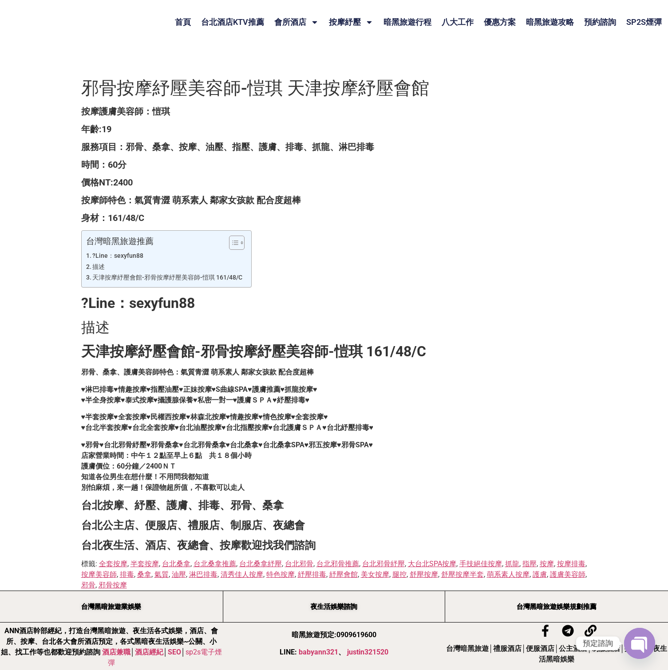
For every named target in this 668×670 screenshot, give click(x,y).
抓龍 (512, 564)
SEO (174, 652)
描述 (98, 267)
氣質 (161, 574)
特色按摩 (280, 574)
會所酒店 (296, 22)
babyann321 (318, 652)
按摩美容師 (99, 574)
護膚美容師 (567, 574)
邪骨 (88, 585)
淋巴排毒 (203, 574)
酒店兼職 (116, 652)
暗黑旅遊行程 (407, 22)
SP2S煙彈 (644, 22)
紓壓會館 (343, 574)
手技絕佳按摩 (480, 564)
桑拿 (144, 574)
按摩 (547, 564)
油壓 (179, 574)
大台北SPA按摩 (432, 564)
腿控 (399, 574)
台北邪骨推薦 (337, 564)
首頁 (183, 22)
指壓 (529, 564)
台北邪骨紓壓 (383, 564)
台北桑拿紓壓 (260, 564)
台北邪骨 (299, 564)
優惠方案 (500, 22)
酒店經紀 (149, 652)
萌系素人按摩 (508, 574)
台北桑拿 (176, 564)
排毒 (127, 574)
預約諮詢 (600, 22)
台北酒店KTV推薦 (232, 22)
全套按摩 (113, 564)
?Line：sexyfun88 (117, 256)
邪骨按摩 (113, 585)
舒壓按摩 (424, 574)
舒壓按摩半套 (462, 574)
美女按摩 (375, 574)
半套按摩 (144, 564)
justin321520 (367, 652)
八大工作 (458, 22)
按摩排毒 (571, 564)
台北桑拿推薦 (215, 564)
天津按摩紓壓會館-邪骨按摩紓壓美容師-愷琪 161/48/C (167, 277)
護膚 (540, 574)
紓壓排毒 (312, 574)
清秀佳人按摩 (242, 574)
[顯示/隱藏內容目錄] (232, 242)
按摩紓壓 (351, 22)
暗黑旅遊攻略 (550, 22)
